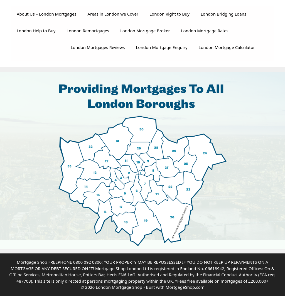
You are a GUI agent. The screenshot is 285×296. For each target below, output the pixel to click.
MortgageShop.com (185, 287)
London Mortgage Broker (145, 30)
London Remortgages (88, 30)
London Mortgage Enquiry (162, 47)
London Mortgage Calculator (227, 47)
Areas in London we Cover (112, 14)
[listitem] (141, 172)
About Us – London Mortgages (46, 14)
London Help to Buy (36, 30)
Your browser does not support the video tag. (36, 49)
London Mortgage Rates (205, 30)
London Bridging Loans (223, 14)
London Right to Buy (169, 14)
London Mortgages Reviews (98, 47)
